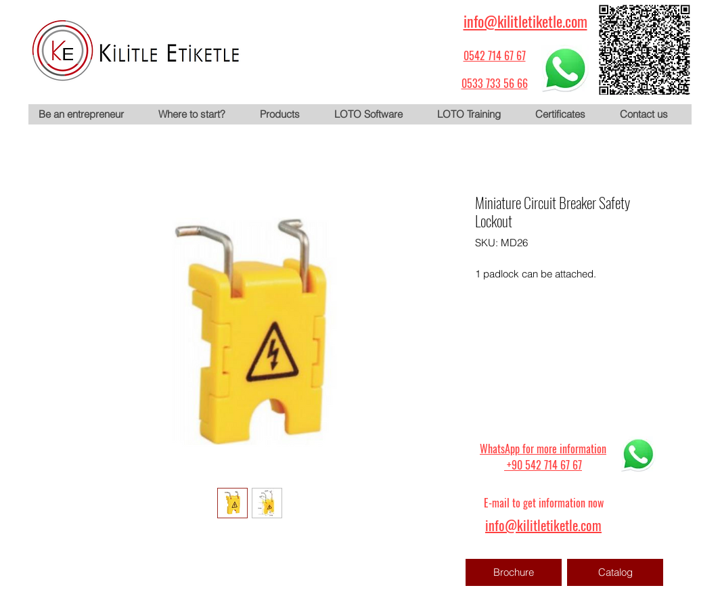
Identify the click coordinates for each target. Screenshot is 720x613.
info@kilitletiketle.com (525, 21)
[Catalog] (615, 572)
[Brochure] (514, 572)
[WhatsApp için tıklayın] (565, 68)
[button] (286, 114)
